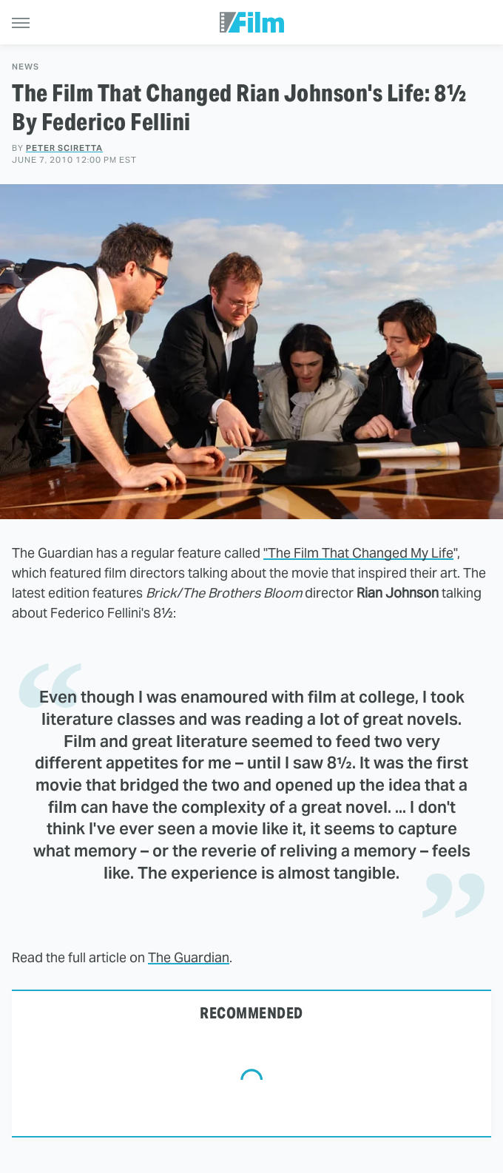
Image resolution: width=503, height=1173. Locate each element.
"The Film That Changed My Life (358, 552)
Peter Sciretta (64, 148)
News (25, 67)
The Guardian (188, 957)
